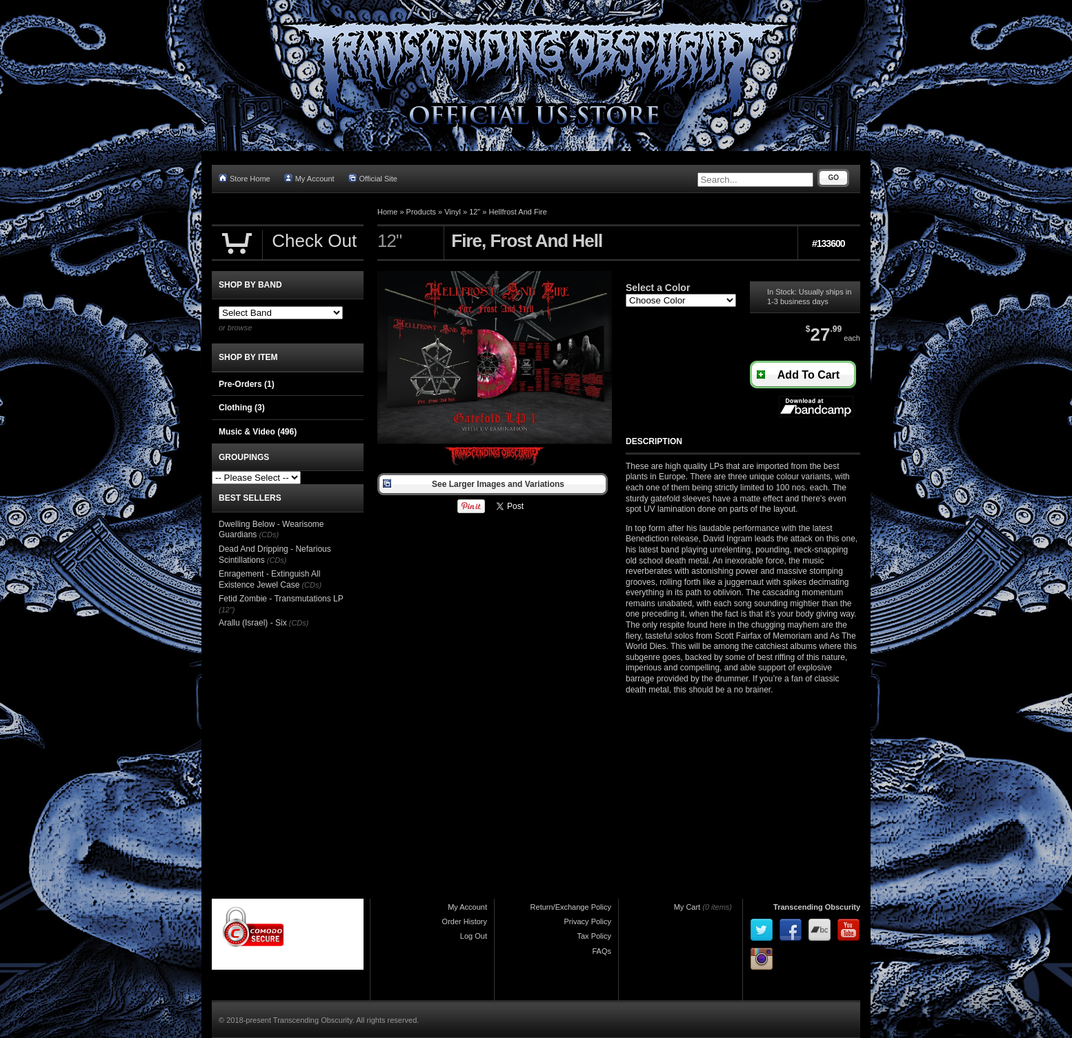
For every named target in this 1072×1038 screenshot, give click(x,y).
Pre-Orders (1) (247, 384)
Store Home (244, 178)
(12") (227, 610)
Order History (464, 921)
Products (421, 212)
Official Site (372, 178)
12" (474, 212)
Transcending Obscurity (816, 907)
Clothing (242, 407)
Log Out (473, 936)
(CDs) (269, 534)
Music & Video (258, 432)
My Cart (687, 907)
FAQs (601, 951)
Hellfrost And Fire (518, 212)
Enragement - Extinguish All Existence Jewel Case (269, 579)
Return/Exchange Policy (570, 907)
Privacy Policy (587, 921)
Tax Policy (594, 936)
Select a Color (658, 287)
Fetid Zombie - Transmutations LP (281, 598)
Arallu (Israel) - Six (253, 623)
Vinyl (452, 212)
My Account (309, 178)
